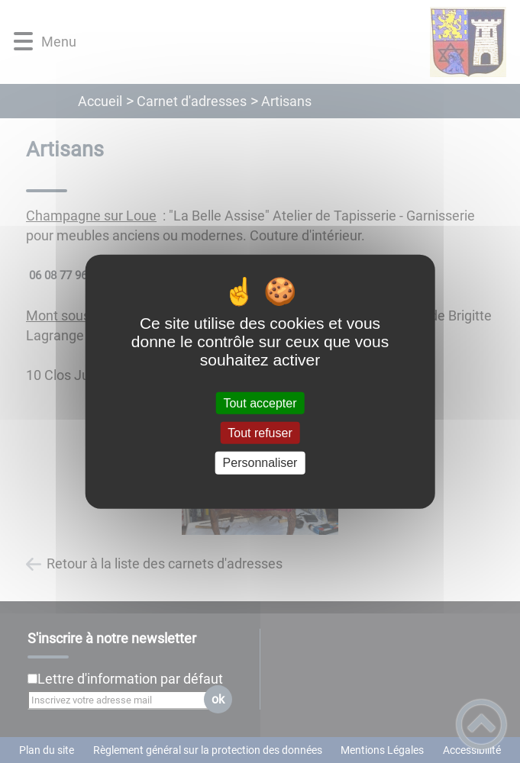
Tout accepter (259, 403)
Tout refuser (260, 433)
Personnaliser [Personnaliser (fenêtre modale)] (260, 462)
